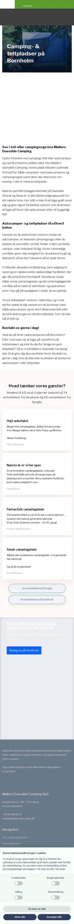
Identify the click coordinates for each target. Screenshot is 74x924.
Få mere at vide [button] (37, 909)
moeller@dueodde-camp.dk (18, 818)
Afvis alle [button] (20, 917)
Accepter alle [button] (54, 917)
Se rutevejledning (12, 806)
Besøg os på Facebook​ (24, 650)
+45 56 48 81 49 (12, 814)
